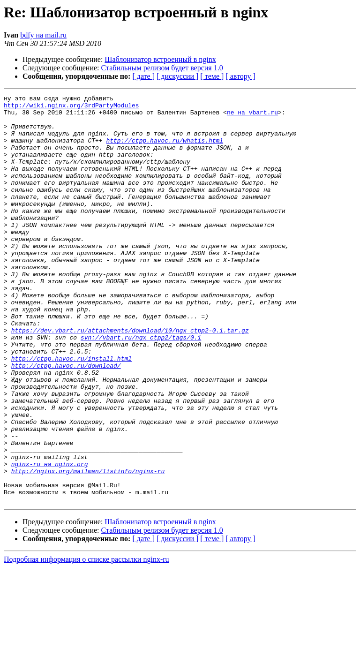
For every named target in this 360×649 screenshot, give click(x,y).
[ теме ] (212, 76)
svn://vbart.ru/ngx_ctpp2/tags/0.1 (141, 386)
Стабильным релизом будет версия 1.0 (162, 68)
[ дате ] (143, 76)
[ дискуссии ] (177, 76)
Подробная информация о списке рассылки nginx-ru (86, 641)
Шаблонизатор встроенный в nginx (160, 59)
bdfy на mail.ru (43, 35)
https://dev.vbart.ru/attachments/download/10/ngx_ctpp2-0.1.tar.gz (130, 378)
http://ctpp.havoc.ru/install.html (71, 412)
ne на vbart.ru (252, 116)
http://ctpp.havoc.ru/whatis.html (164, 150)
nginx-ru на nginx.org (49, 538)
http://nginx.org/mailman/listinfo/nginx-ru (88, 547)
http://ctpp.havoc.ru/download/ (66, 420)
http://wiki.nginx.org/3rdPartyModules (71, 108)
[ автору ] (240, 76)
